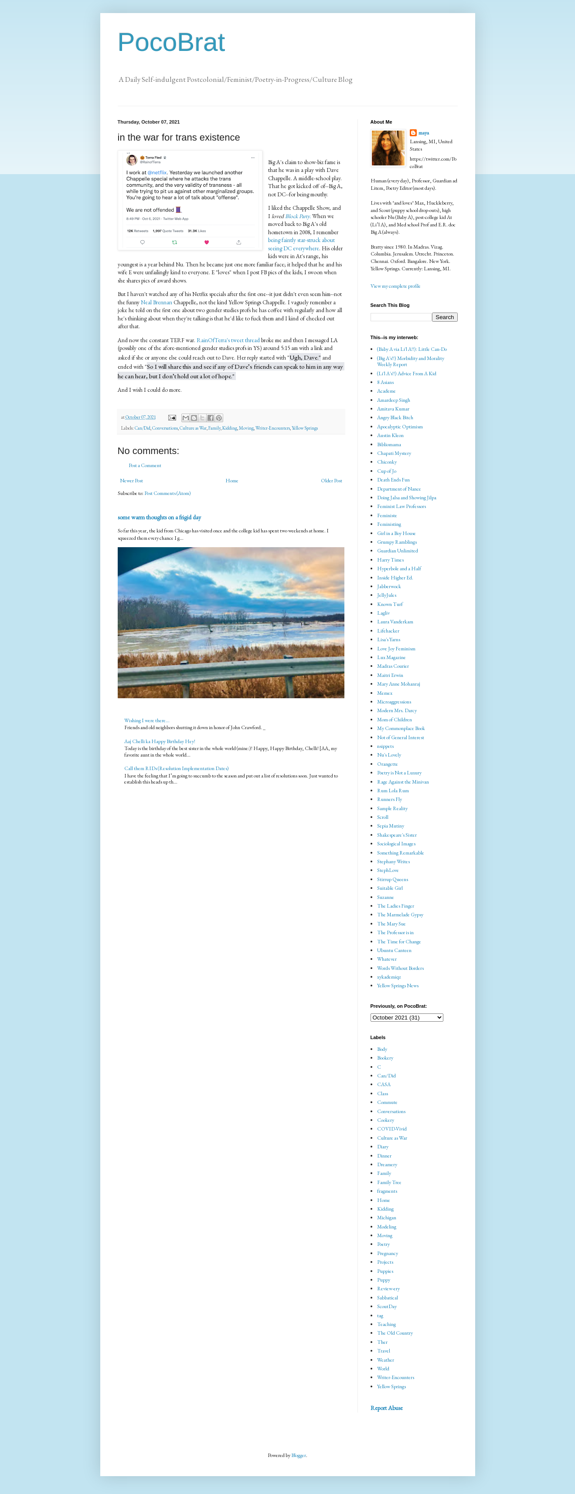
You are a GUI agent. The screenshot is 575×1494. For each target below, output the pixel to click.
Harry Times (390, 559)
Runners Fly (389, 799)
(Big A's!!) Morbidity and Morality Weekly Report (410, 361)
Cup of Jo (386, 471)
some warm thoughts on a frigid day (159, 517)
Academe (386, 390)
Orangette (387, 763)
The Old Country (395, 1332)
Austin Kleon (390, 435)
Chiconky (387, 461)
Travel (383, 1350)
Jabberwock (389, 586)
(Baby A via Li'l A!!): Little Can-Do (412, 349)
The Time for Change (399, 941)
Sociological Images (396, 843)
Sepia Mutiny (390, 825)
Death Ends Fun (393, 479)
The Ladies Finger (395, 905)
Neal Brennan (156, 302)
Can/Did (142, 428)
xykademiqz (389, 976)
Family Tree (389, 1182)
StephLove (388, 870)
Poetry (383, 1244)
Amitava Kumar (393, 408)
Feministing (389, 524)
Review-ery (388, 1288)
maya (423, 132)
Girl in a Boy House (396, 533)
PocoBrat (171, 42)
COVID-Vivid (392, 1128)
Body (382, 1049)
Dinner (384, 1155)
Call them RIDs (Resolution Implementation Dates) (176, 768)
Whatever (387, 959)
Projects (385, 1261)
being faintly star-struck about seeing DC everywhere (301, 244)
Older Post (331, 480)
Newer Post (131, 480)
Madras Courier (393, 666)
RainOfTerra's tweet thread (229, 340)
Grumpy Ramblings (397, 541)
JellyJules (386, 595)
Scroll (382, 817)
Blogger (298, 1455)
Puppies (385, 1271)
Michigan (386, 1217)
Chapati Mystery (394, 453)
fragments (387, 1191)
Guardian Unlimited (397, 550)
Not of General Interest (400, 737)
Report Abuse (387, 1408)
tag (380, 1315)
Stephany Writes (393, 861)
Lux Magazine (391, 657)
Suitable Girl (390, 888)
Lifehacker (388, 630)
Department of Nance (399, 488)
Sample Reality (392, 808)
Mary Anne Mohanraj (398, 683)
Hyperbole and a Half (399, 568)
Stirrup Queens (392, 879)
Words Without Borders (400, 968)
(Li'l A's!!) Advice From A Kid (406, 373)
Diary (382, 1146)
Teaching (386, 1324)
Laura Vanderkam (395, 621)
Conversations (165, 428)
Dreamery (387, 1164)
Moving (246, 428)
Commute (387, 1102)
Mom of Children (394, 719)
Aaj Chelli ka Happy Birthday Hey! (159, 741)
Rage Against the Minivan (403, 781)
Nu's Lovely (389, 754)
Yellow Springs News (397, 985)
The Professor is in (395, 932)
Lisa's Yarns (388, 639)
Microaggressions (394, 701)
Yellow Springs (305, 428)
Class (382, 1093)
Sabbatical (387, 1297)
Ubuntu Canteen (394, 950)
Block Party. (298, 216)
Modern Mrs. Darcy (397, 710)
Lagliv (383, 612)
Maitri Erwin (390, 675)
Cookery (385, 1120)
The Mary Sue (391, 923)
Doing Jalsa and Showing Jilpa (406, 497)
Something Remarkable (400, 852)
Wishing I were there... (147, 720)
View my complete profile (396, 286)
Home (231, 480)
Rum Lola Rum (393, 790)
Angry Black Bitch (395, 417)
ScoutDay (387, 1306)
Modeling (386, 1226)
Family (214, 428)
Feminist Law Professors (401, 506)
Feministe (387, 515)
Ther (382, 1342)
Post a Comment (145, 465)
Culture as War (193, 428)
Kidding (229, 428)
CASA (384, 1084)
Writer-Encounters (272, 428)
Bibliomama (389, 444)
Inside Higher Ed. (395, 577)
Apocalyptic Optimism (400, 426)
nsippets (385, 746)
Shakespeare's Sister (397, 834)
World (383, 1368)
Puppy (383, 1279)
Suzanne (385, 897)
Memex (384, 693)
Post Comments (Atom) (167, 493)
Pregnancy (387, 1253)
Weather (385, 1359)
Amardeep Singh (393, 400)
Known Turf (390, 604)
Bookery (385, 1057)
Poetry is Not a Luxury (399, 772)
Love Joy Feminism (396, 648)
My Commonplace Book (401, 728)
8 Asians (385, 382)
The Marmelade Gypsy (400, 914)
